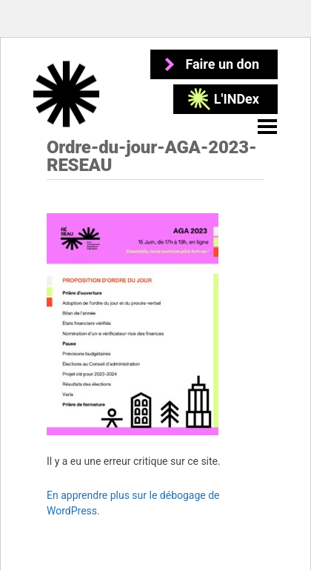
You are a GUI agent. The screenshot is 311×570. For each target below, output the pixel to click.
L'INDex (236, 99)
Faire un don (222, 64)
